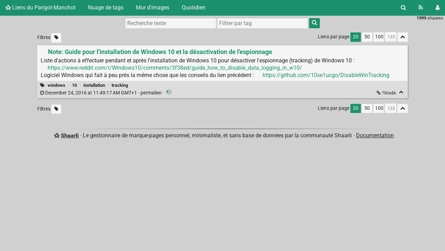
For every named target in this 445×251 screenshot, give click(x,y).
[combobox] (262, 23)
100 (379, 37)
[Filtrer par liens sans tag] (56, 38)
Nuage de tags (105, 7)
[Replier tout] (402, 37)
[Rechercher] (403, 7)
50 (367, 37)
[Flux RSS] (421, 7)
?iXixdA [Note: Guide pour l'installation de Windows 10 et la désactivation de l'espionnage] (387, 93)
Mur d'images (152, 7)
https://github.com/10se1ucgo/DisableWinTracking (325, 75)
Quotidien (193, 7)
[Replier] (401, 92)
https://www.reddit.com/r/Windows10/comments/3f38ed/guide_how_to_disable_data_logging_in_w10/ (175, 67)
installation (94, 85)
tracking (120, 85)
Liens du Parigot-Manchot (40, 7)
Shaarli (70, 135)
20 (355, 37)
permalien (101, 93)
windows (56, 85)
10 (74, 85)
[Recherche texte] (171, 23)
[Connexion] (437, 7)
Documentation (375, 135)
